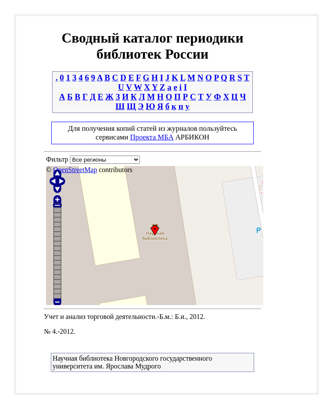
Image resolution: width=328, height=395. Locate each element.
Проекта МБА (151, 137)
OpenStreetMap (75, 169)
